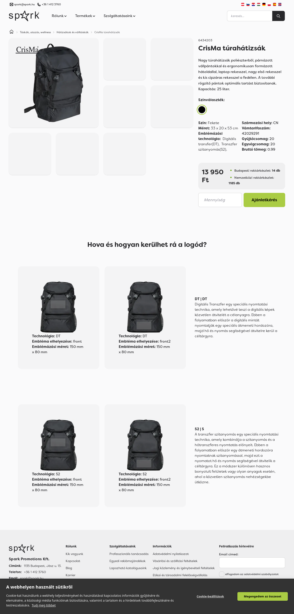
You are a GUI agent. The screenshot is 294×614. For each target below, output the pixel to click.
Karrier (70, 575)
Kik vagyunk (74, 554)
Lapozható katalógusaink (128, 568)
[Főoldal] (35, 548)
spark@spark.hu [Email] (31, 578)
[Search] (278, 16)
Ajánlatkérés (264, 200)
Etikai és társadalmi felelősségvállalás (180, 575)
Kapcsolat (73, 561)
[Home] (11, 32)
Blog (69, 568)
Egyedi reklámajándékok (127, 561)
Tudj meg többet (44, 605)
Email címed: (228, 554)
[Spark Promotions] (24, 16)
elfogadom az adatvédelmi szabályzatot (252, 574)
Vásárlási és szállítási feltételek (175, 561)
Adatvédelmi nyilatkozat (171, 554)
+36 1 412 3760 (51, 4)
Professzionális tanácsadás (129, 554)
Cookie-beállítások (210, 596)
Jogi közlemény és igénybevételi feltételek (184, 568)
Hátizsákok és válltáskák (73, 32)
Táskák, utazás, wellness (35, 32)
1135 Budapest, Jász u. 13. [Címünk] (42, 566)
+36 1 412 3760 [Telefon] (35, 572)
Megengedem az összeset (262, 596)
